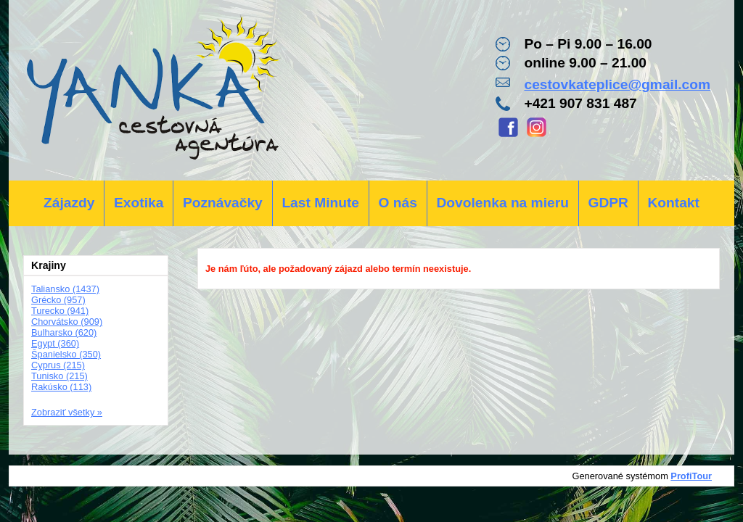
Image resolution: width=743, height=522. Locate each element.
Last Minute (320, 202)
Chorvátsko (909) (66, 321)
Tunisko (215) (59, 375)
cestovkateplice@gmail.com (617, 84)
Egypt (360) (55, 343)
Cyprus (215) (58, 365)
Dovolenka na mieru (503, 202)
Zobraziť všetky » (66, 412)
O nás (398, 202)
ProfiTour (691, 476)
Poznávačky (223, 202)
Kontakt (673, 202)
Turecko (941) (60, 310)
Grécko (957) (58, 299)
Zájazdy (69, 202)
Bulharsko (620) (64, 332)
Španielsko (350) (66, 354)
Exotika (138, 202)
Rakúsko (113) (61, 386)
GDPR (608, 202)
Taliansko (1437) (65, 288)
